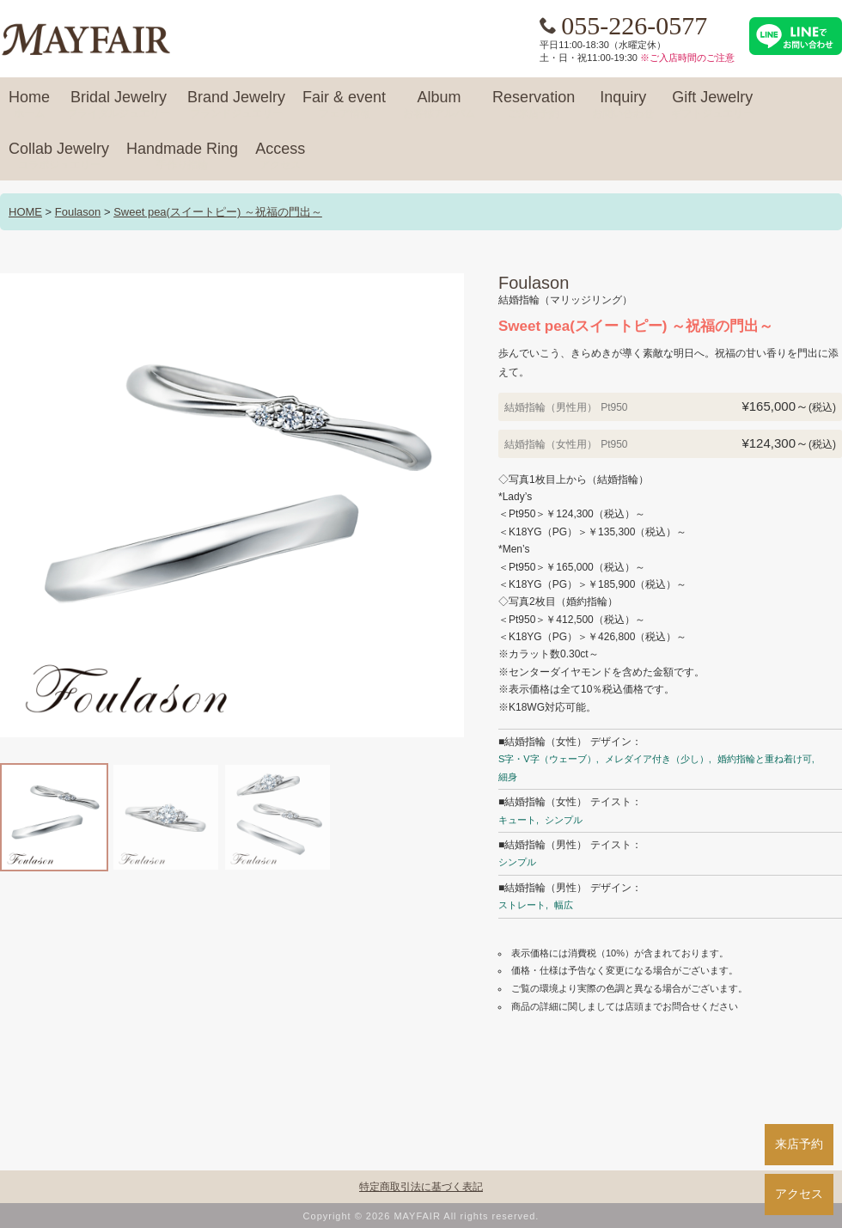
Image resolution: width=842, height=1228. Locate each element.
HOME (25, 211)
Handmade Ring (182, 156)
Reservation (533, 105)
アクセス (799, 1194)
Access (280, 156)
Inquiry (623, 105)
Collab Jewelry (59, 156)
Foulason (78, 211)
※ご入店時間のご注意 (687, 57)
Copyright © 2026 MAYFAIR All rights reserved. (421, 1216)
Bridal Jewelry (118, 105)
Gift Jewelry (712, 105)
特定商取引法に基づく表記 (421, 1187)
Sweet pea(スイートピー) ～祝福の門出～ (217, 211)
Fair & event (344, 105)
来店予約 (799, 1144)
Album (439, 105)
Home (29, 105)
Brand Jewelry (236, 105)
